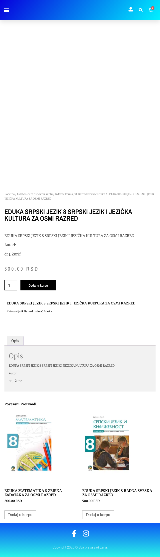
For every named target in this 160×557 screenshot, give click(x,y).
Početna (9, 194)
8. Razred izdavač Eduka (90, 194)
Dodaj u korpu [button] (20, 514)
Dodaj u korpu (38, 285)
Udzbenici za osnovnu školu (35, 194)
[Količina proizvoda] (10, 285)
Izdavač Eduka (64, 194)
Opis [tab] (15, 341)
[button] (6, 10)
